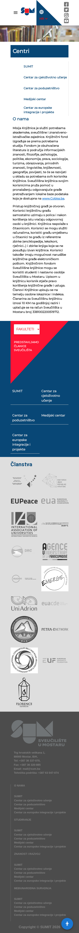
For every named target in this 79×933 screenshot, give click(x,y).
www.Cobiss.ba (53, 198)
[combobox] (27, 332)
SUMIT (45, 927)
